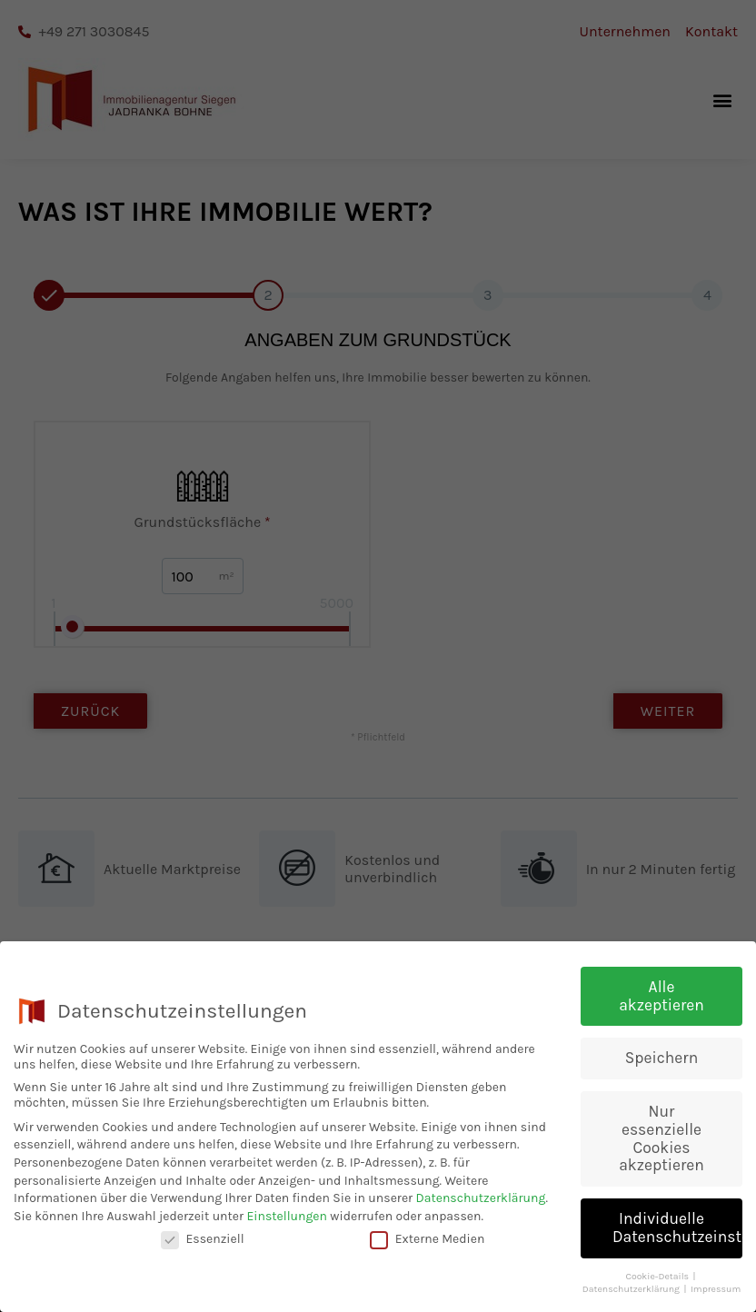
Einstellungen (286, 1217)
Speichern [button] (661, 1059)
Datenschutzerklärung (480, 1200)
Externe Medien (427, 1240)
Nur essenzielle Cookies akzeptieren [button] (661, 1140)
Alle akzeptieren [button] (661, 997)
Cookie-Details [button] (658, 1277)
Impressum (716, 1291)
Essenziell (202, 1240)
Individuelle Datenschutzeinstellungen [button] (677, 1229)
